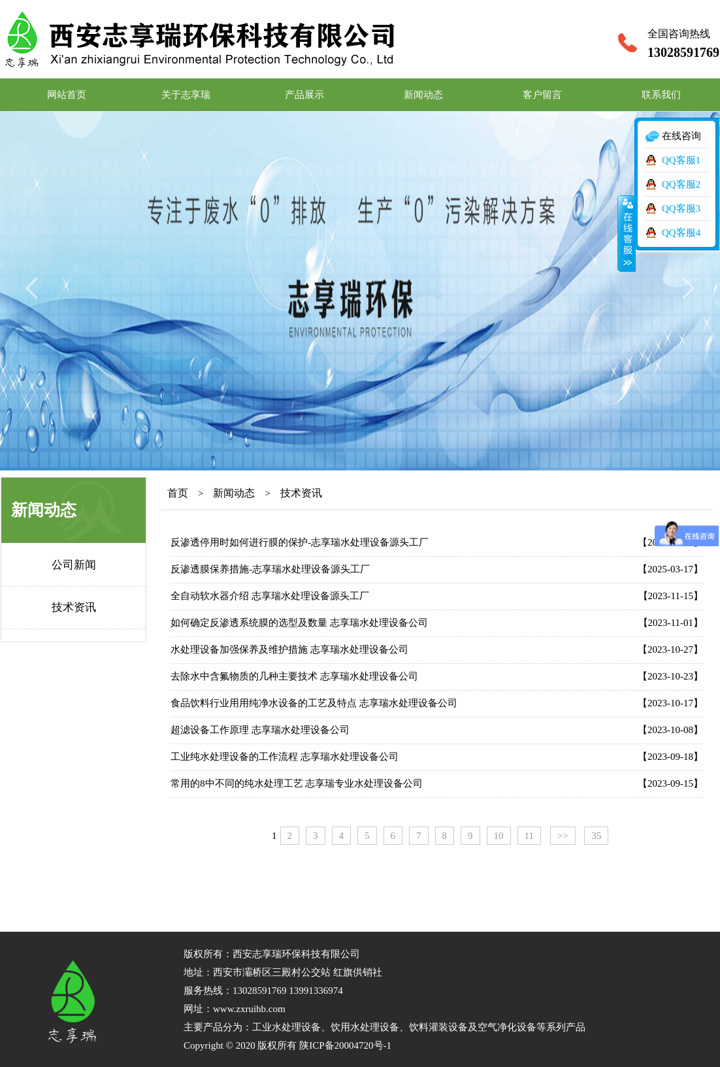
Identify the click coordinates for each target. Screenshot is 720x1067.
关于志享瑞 (185, 95)
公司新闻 (74, 565)
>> (562, 835)
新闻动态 (423, 95)
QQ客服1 (681, 160)
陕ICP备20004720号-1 (345, 1045)
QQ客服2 (681, 184)
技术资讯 (74, 607)
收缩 (626, 233)
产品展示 (304, 95)
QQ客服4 (681, 232)
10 (499, 835)
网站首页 (66, 95)
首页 (177, 493)
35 (596, 835)
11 (529, 835)
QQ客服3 (681, 208)
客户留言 (542, 95)
